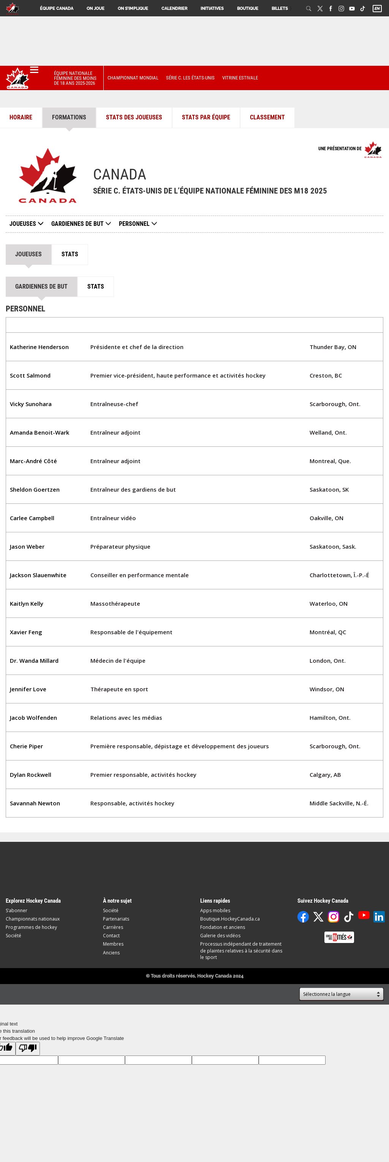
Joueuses (26, 223)
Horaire (20, 117)
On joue (95, 8)
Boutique (247, 8)
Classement (267, 117)
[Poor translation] (28, 1049)
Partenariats (116, 919)
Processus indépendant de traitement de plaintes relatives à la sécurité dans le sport (241, 950)
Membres (113, 944)
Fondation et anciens (222, 927)
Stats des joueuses (134, 117)
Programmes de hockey (31, 927)
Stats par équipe (206, 117)
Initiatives (212, 8)
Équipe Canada (56, 8)
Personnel (134, 223)
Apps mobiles (215, 910)
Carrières (113, 927)
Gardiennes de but (77, 223)
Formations (69, 117)
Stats (70, 254)
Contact (111, 935)
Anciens (111, 952)
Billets (280, 8)
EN (377, 8)
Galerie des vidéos (220, 935)
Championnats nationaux (33, 919)
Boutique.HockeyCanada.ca (230, 919)
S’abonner (16, 910)
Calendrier (174, 8)
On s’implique (133, 8)
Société (13, 935)
